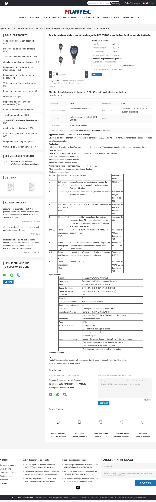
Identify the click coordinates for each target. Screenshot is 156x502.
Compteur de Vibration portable (17, 147)
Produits (34, 17)
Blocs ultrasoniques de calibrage (18, 91)
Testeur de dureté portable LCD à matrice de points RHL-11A (100, 435)
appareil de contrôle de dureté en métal (110, 360)
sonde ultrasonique (12, 96)
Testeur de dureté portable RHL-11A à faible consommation (121, 435)
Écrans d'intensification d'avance (18, 109)
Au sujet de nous (51, 17)
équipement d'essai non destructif (18, 41)
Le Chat (96, 74)
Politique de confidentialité (22, 497)
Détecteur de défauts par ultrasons (19, 49)
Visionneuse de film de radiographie (19, 83)
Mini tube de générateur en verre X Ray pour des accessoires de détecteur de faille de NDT (40, 480)
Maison (22, 17)
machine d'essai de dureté (27, 28)
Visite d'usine (69, 17)
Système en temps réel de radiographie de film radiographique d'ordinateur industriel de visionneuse (42, 473)
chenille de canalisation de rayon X (19, 62)
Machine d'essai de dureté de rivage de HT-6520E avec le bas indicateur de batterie (67, 83)
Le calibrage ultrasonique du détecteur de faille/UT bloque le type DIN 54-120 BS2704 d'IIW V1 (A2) (81, 466)
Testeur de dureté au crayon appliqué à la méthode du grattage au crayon (58, 435)
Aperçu (3, 28)
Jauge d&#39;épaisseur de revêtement (21, 120)
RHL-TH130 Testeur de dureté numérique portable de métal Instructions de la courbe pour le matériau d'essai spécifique (79, 435)
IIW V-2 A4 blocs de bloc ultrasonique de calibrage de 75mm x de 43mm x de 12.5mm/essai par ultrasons (80, 473)
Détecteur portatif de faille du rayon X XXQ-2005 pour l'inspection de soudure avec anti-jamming (41, 466)
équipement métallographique (17, 141)
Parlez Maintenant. (132, 3)
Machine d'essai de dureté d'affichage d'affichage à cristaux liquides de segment (24, 164)
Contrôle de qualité (89, 17)
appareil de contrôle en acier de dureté (64, 363)
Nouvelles (128, 17)
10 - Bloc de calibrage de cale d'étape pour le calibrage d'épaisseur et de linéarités (81, 480)
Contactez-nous (111, 17)
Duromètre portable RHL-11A (143, 435)
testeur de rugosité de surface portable (21, 133)
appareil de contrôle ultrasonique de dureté (76, 360)
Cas (139, 17)
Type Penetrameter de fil (14, 115)
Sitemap (3, 483)
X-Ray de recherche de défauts (17, 56)
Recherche (115, 3)
